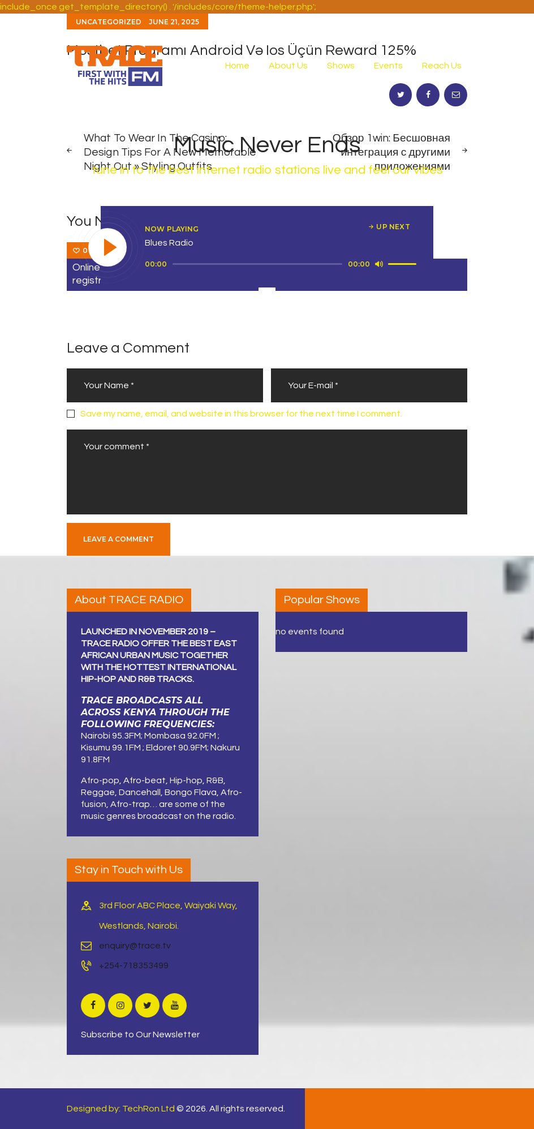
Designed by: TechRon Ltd (121, 1108)
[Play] (108, 248)
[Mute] (379, 263)
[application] (282, 264)
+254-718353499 (134, 965)
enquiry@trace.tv (135, 945)
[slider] (257, 264)
